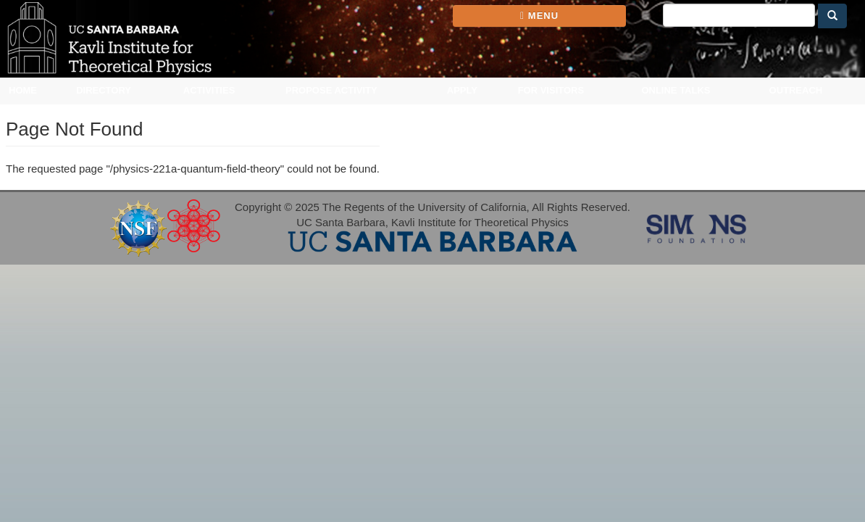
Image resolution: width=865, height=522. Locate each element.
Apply (462, 90)
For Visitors (551, 90)
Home (23, 90)
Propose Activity (331, 90)
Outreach (796, 90)
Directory (103, 90)
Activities (209, 90)
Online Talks (675, 90)
